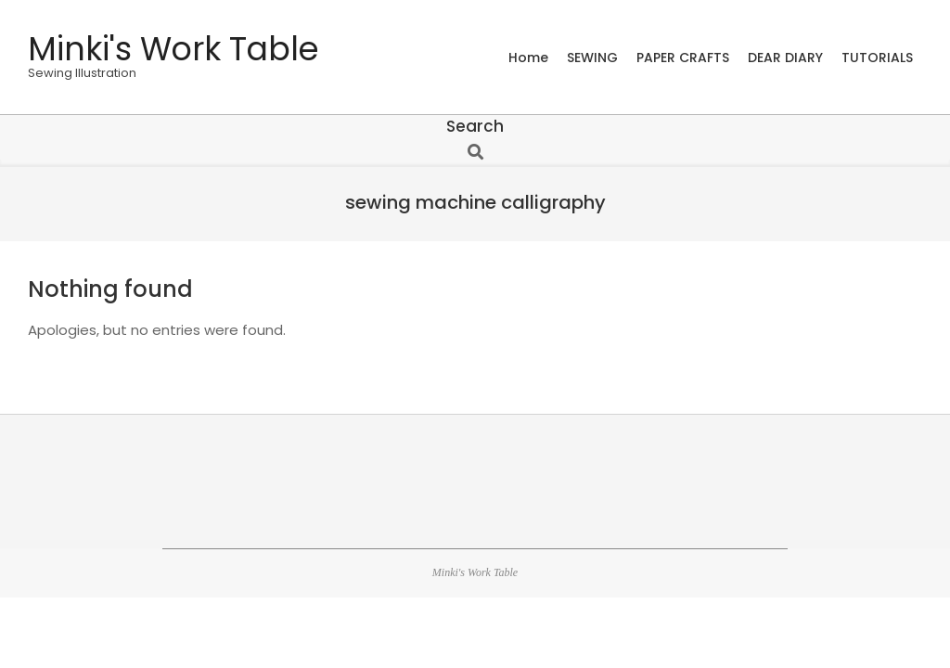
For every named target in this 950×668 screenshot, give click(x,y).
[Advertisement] (475, 478)
